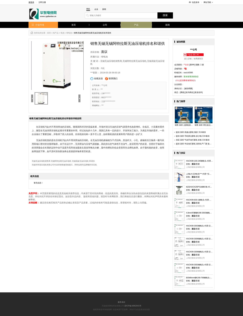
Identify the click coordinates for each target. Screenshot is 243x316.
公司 (105, 25)
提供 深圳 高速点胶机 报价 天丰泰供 (191, 132)
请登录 (31, 2)
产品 (136, 25)
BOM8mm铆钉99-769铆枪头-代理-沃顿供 (203, 278)
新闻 (167, 25)
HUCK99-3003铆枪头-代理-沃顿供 (200, 226)
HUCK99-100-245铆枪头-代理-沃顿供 (201, 161)
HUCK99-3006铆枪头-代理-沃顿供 (200, 239)
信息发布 (195, 2)
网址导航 (208, 2)
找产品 (55, 33)
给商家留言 (198, 59)
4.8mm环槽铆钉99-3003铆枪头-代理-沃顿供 (204, 213)
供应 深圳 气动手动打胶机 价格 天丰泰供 (193, 140)
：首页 (48, 33)
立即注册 (42, 2)
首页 (73, 25)
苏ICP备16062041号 (132, 306)
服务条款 (121, 302)
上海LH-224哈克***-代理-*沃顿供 (199, 174)
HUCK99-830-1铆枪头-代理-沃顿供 (200, 200)
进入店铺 (188, 59)
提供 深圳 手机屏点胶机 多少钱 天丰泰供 (193, 136)
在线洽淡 (96, 78)
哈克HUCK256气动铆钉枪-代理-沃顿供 (202, 187)
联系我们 (111, 78)
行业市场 (39, 25)
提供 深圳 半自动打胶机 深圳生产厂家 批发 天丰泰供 (197, 144)
